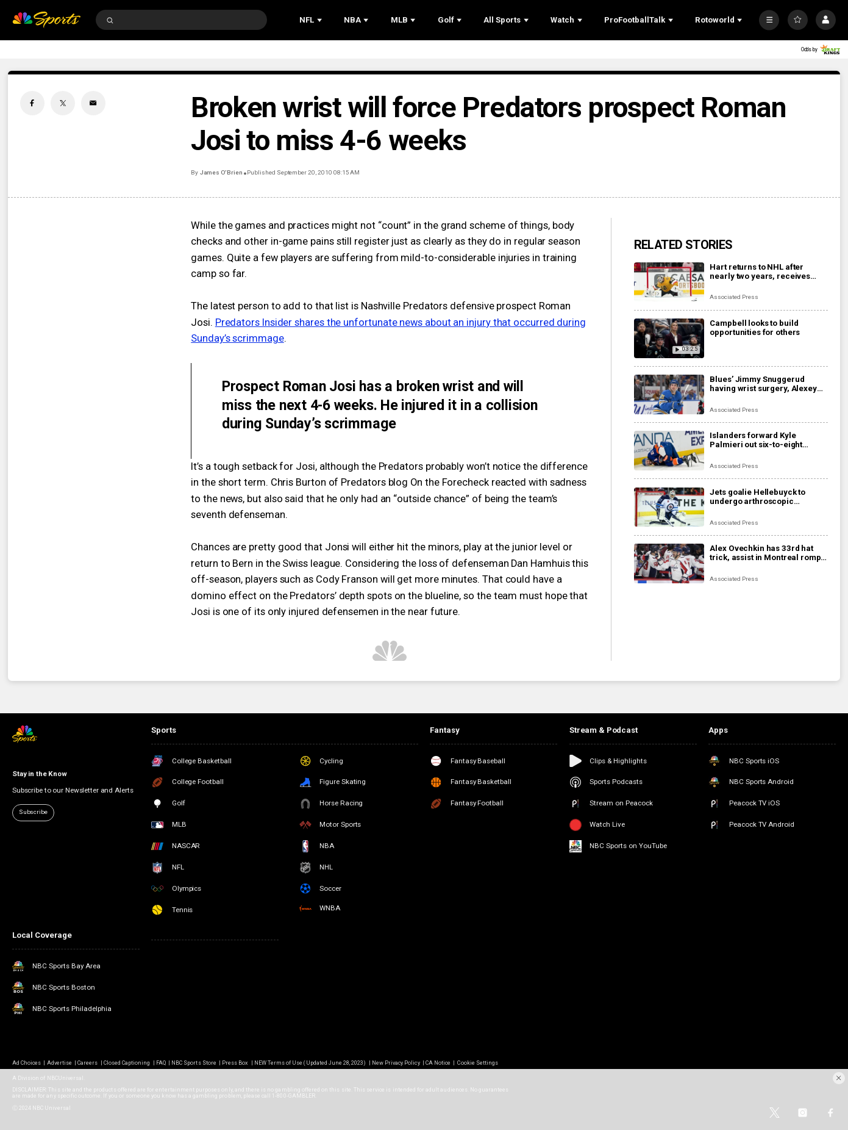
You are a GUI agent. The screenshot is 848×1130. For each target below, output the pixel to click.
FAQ (161, 1063)
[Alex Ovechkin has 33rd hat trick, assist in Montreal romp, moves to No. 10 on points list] (669, 563)
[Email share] (93, 103)
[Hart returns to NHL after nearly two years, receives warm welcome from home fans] (669, 282)
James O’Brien (221, 172)
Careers (87, 1063)
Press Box (235, 1063)
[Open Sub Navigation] (320, 19)
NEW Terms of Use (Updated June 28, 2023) (310, 1063)
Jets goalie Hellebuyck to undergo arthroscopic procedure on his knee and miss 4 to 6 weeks (760, 497)
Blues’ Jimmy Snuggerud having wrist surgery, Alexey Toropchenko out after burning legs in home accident (767, 384)
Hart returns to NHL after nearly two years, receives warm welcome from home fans (760, 271)
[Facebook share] (32, 103)
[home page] (46, 19)
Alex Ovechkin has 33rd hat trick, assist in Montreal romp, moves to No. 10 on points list (766, 553)
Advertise (59, 1063)
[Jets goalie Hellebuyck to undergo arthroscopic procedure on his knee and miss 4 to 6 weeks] (669, 507)
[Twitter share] (63, 103)
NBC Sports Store (193, 1063)
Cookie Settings (477, 1063)
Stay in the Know (39, 773)
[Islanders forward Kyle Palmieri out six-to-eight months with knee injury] (669, 450)
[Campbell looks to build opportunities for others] (669, 338)
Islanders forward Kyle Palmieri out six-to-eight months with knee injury (756, 440)
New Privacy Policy (396, 1063)
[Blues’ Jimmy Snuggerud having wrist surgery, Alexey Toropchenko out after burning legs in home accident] (669, 394)
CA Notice (438, 1063)
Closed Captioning (127, 1063)
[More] (769, 20)
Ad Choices (26, 1063)
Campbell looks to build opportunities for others (755, 327)
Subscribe (33, 811)
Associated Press (734, 296)
